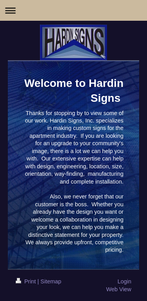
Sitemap (50, 281)
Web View (118, 289)
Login (124, 281)
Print (27, 281)
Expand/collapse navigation (73, 10)
